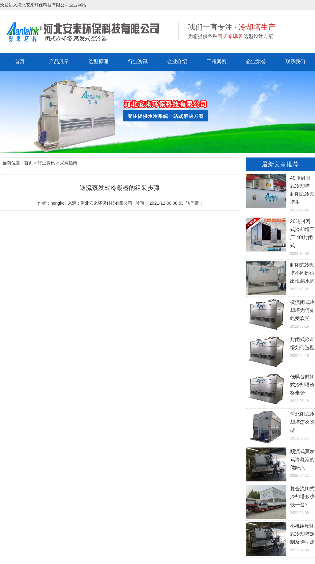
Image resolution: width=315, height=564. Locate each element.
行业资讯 (138, 61)
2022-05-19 (280, 313)
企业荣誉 (256, 61)
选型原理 (98, 61)
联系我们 (295, 61)
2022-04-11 (280, 463)
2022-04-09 (280, 500)
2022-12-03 (280, 237)
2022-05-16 (280, 425)
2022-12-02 (280, 276)
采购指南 (68, 162)
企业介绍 (177, 61)
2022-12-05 (280, 193)
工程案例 (216, 61)
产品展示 (59, 61)
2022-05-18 (280, 347)
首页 (20, 61)
